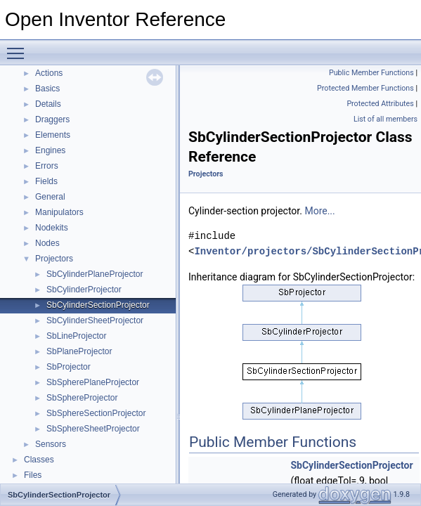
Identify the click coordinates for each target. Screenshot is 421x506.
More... (319, 210)
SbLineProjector (76, 336)
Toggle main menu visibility (19, 47)
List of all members (385, 119)
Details (48, 104)
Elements (52, 135)
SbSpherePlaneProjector (92, 382)
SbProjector (68, 367)
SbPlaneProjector (79, 351)
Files (32, 475)
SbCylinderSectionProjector (98, 305)
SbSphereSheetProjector (93, 429)
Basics (47, 88)
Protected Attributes (379, 103)
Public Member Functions (371, 72)
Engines (50, 150)
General (50, 197)
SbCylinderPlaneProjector (94, 274)
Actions (49, 73)
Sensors (50, 444)
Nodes (47, 243)
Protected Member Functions (365, 88)
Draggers (52, 119)
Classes (39, 460)
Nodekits (51, 228)
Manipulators (59, 212)
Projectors (54, 259)
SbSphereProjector (81, 398)
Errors (46, 166)
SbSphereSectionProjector (95, 413)
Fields (46, 181)
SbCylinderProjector (84, 289)
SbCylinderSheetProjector (94, 320)
